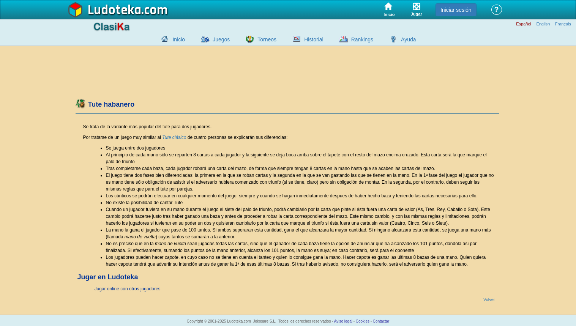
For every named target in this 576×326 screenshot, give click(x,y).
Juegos (221, 39)
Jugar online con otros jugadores (128, 288)
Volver (489, 300)
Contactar (381, 321)
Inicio (178, 39)
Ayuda (408, 39)
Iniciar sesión (456, 10)
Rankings (362, 39)
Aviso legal (343, 321)
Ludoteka (114, 10)
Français (563, 24)
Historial (314, 39)
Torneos (266, 39)
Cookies (362, 321)
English (543, 24)
